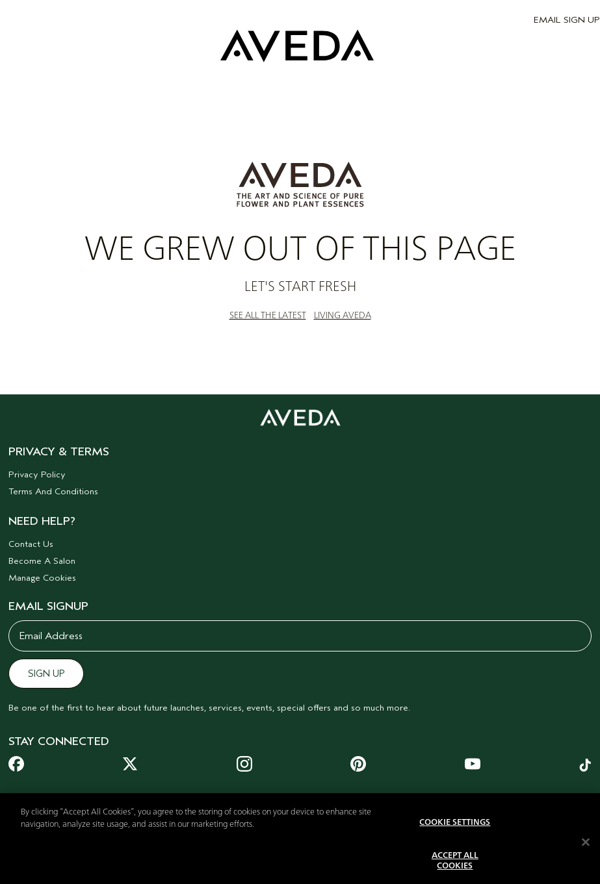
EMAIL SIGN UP (567, 19)
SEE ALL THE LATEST (267, 315)
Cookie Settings (454, 832)
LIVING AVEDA (342, 315)
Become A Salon (41, 560)
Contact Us (30, 543)
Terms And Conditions (53, 491)
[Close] (585, 851)
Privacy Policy (37, 474)
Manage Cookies (42, 577)
